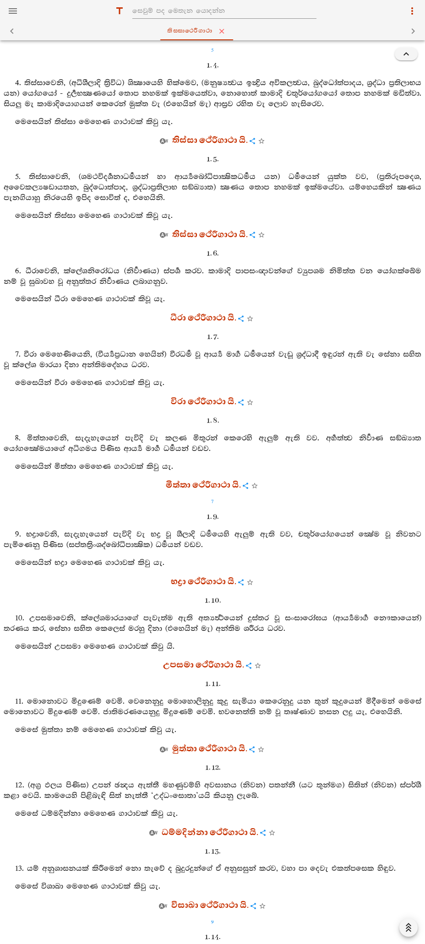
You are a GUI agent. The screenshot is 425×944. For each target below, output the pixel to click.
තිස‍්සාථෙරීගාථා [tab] (214, 31)
